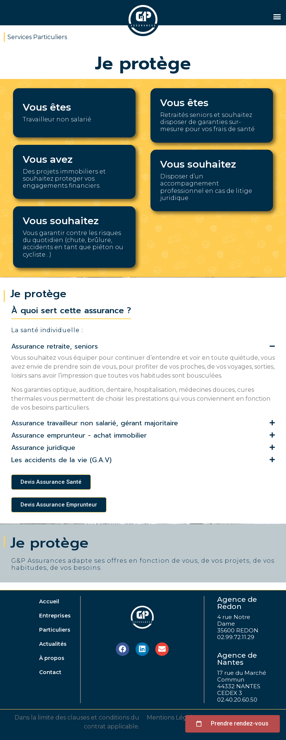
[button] (277, 16)
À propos (51, 658)
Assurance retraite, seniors (54, 346)
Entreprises (55, 615)
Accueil (49, 601)
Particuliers (54, 629)
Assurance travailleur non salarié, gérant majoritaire (94, 423)
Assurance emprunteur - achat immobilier (79, 435)
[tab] (143, 347)
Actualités (53, 644)
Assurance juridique (43, 447)
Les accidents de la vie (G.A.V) (61, 460)
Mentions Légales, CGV (180, 717)
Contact (50, 672)
